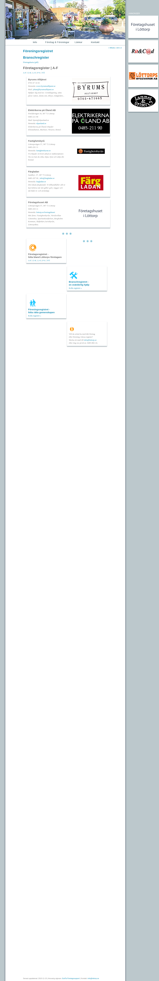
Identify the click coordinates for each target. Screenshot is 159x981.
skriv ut (119, 48)
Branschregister (36, 57)
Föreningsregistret (38, 51)
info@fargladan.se (47, 178)
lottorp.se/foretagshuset (45, 212)
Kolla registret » (75, 288)
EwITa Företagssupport (71, 978)
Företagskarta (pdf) (30, 62)
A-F (24, 73)
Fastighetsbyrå (36, 141)
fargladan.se (41, 181)
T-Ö (43, 73)
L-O (34, 73)
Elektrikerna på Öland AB (42, 110)
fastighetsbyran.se (43, 150)
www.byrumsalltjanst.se (45, 86)
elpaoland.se (41, 123)
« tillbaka (111, 48)
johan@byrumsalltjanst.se (43, 89)
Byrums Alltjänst (37, 79)
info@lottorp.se (90, 340)
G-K (29, 73)
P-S (38, 73)
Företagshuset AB (38, 202)
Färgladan (33, 171)
